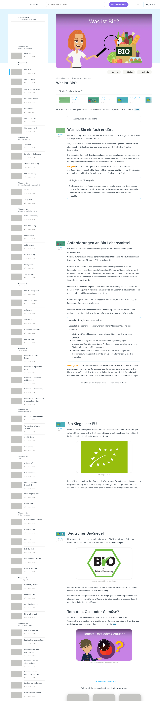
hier (114, 624)
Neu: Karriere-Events (119, 4)
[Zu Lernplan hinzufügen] (114, 72)
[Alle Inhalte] (33, 4)
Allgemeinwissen (62, 78)
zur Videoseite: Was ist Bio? (104, 681)
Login (137, 4)
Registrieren (151, 4)
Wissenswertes (76, 78)
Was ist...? (87, 78)
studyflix (14, 4)
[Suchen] (102, 4)
